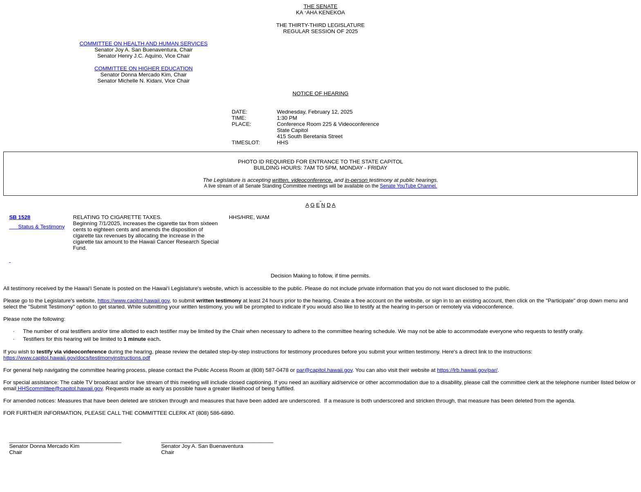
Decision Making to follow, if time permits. (320, 276)
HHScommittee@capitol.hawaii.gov (59, 388)
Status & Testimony (41, 227)
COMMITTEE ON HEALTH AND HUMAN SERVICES (143, 43)
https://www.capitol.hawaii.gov (134, 300)
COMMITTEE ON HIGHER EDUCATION (143, 68)
